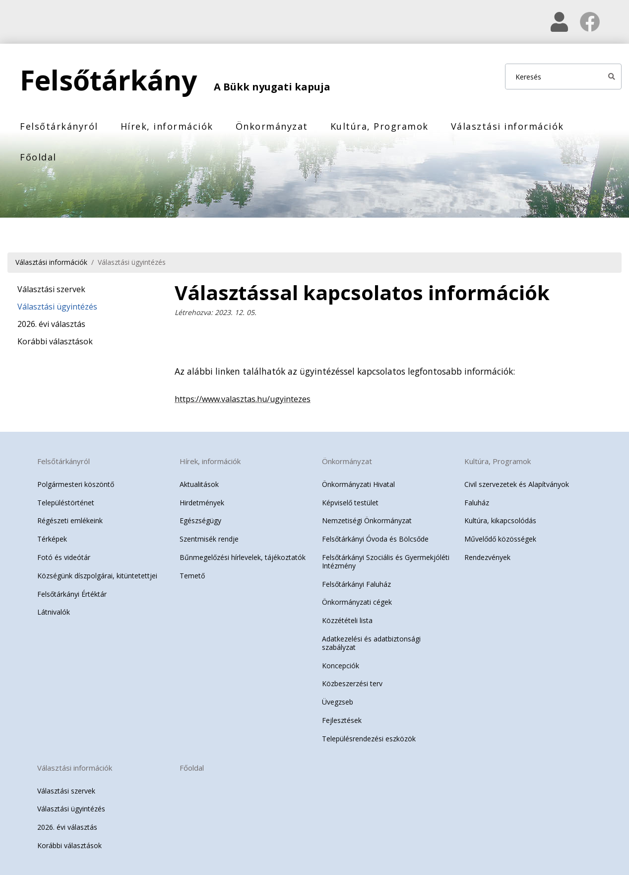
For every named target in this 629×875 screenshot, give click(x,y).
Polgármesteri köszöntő (75, 484)
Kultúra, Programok (379, 126)
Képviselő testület (350, 502)
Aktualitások (199, 484)
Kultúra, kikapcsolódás (500, 520)
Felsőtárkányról (59, 126)
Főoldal (38, 157)
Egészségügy (200, 520)
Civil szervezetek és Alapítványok (516, 484)
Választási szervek (51, 289)
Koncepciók (340, 665)
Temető (192, 575)
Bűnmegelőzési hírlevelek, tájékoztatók (243, 557)
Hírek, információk (167, 126)
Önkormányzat (272, 126)
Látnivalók (53, 612)
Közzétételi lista (347, 620)
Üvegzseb (337, 702)
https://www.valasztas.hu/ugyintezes (243, 398)
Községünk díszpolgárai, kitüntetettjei (97, 575)
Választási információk (507, 126)
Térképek (52, 539)
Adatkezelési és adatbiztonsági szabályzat (371, 643)
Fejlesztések (342, 720)
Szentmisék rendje (209, 539)
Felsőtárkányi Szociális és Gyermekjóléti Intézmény (385, 561)
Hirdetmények (202, 502)
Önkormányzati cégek (357, 602)
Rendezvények (487, 557)
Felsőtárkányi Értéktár (72, 593)
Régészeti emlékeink (70, 520)
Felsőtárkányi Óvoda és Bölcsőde (375, 539)
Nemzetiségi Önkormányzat (367, 520)
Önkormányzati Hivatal (358, 484)
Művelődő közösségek (500, 539)
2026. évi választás (51, 323)
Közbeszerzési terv (352, 683)
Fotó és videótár (63, 557)
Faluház (476, 502)
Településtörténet (65, 502)
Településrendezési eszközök (369, 738)
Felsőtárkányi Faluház (356, 583)
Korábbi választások (55, 341)
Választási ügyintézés (132, 262)
